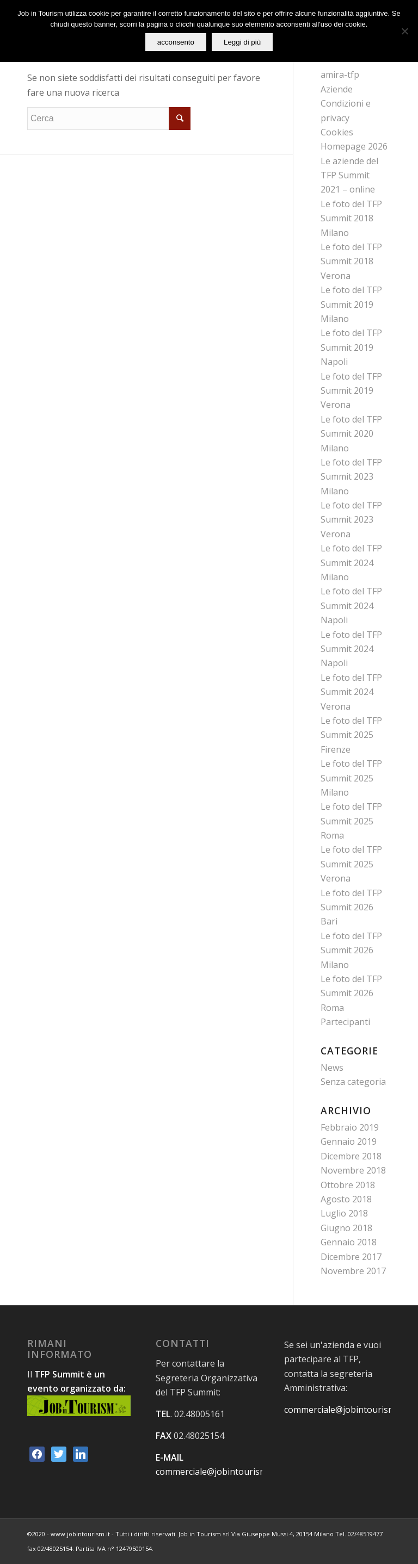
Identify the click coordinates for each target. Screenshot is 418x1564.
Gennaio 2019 (349, 1141)
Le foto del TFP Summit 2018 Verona (351, 261)
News (332, 1067)
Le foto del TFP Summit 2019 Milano (351, 304)
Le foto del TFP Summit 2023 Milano (351, 476)
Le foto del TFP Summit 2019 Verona (351, 390)
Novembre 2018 (353, 1170)
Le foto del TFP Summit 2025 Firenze (351, 735)
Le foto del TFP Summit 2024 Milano (351, 562)
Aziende (337, 89)
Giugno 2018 (346, 1228)
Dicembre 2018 (351, 1156)
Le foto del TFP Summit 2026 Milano (351, 950)
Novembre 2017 (353, 1271)
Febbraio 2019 (350, 1127)
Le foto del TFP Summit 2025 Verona (351, 863)
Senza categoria (353, 1082)
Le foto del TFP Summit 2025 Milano (351, 778)
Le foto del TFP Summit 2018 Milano (351, 218)
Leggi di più (242, 42)
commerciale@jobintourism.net (219, 1472)
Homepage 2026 (354, 146)
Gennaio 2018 (349, 1242)
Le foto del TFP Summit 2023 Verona (351, 519)
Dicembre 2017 (351, 1257)
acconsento (175, 42)
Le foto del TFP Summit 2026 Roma (351, 993)
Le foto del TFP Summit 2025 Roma (351, 820)
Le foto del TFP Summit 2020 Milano (351, 433)
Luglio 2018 (344, 1213)
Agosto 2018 (346, 1199)
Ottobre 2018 (348, 1185)
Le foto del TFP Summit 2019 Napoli (351, 347)
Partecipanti (345, 1022)
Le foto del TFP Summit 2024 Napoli (351, 605)
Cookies (337, 132)
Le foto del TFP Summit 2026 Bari (351, 907)
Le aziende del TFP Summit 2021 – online (349, 175)
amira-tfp (340, 74)
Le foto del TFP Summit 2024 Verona (351, 692)
